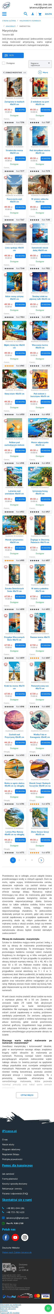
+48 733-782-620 (15, 1212)
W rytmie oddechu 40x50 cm (39, 200)
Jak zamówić (8, 1173)
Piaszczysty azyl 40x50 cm (14, 200)
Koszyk (48, 14)
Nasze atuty (8, 1144)
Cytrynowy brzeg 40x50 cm (40, 492)
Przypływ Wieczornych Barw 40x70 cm (14, 638)
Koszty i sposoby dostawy (14, 1183)
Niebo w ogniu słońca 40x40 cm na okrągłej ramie (14, 786)
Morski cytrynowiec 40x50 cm (14, 541)
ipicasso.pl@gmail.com (41, 7)
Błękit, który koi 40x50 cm (14, 346)
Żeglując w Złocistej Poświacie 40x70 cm (40, 541)
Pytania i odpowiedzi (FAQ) (15, 1193)
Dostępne (10, 63)
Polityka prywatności (12, 1159)
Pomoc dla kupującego (17, 1165)
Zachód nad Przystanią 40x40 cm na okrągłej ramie (14, 737)
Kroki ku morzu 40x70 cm (14, 687)
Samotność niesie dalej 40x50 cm (40, 249)
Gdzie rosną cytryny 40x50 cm (14, 297)
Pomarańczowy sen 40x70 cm (40, 687)
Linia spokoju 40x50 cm (14, 249)
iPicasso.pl (9, 1131)
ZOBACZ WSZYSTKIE (15, 72)
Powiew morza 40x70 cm (40, 638)
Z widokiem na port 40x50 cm (40, 103)
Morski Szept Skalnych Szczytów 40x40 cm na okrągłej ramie (40, 786)
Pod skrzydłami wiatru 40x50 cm (40, 151)
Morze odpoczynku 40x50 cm (40, 443)
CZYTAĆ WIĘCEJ (27, 1095)
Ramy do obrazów (8, 1308)
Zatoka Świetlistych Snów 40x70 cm (14, 589)
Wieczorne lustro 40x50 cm (40, 346)
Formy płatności (10, 1178)
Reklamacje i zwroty (12, 1188)
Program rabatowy (11, 1149)
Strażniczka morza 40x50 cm (14, 151)
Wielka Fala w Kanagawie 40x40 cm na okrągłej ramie (40, 737)
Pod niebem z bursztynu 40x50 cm (40, 395)
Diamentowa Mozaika (9, 1306)
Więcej (45, 72)
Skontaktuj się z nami (17, 1200)
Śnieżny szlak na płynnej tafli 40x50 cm (40, 297)
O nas (5, 1139)
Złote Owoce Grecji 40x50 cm (40, 833)
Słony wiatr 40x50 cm (14, 393)
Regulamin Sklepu (10, 1154)
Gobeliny (4, 1310)
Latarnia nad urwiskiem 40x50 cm (14, 492)
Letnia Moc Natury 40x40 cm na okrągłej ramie (14, 834)
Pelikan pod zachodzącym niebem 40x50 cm (14, 445)
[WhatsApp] (48, 1308)
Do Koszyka (20, 110)
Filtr (9, 55)
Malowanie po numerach (10, 1304)
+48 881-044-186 (43, 4)
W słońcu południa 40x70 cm (39, 589)
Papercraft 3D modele (9, 1312)
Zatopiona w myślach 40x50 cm (14, 103)
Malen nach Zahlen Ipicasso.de (17, 1252)
